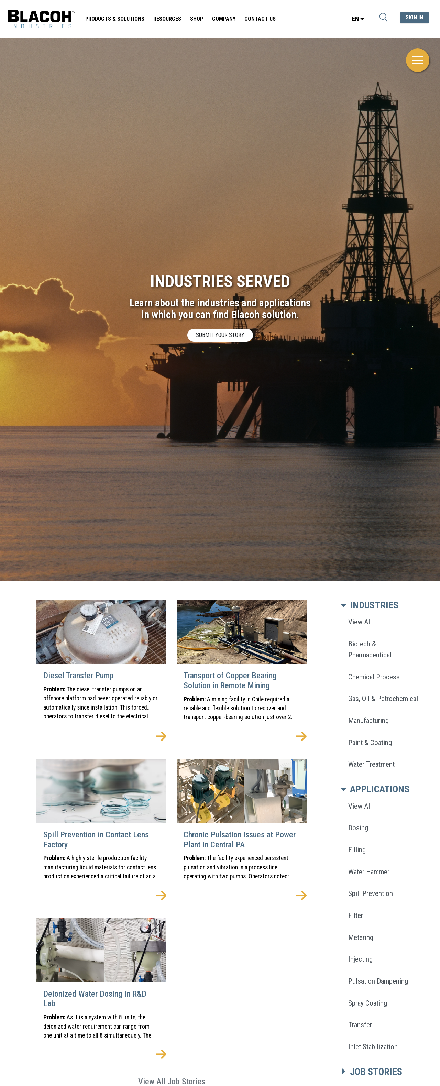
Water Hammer (368, 871)
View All (360, 621)
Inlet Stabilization (373, 1046)
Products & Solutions (114, 18)
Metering (360, 937)
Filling (357, 849)
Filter (355, 915)
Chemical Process (374, 676)
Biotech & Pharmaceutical (370, 649)
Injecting (360, 959)
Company (223, 18)
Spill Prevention (370, 893)
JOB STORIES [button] (370, 1071)
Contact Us (260, 18)
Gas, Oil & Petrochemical (383, 698)
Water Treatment (371, 764)
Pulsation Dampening (378, 981)
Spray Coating (367, 1003)
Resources (167, 18)
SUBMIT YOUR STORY (220, 335)
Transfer (360, 1024)
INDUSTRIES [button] (368, 605)
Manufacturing (368, 720)
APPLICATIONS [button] (373, 789)
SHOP (196, 18)
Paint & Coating (370, 742)
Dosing (358, 827)
